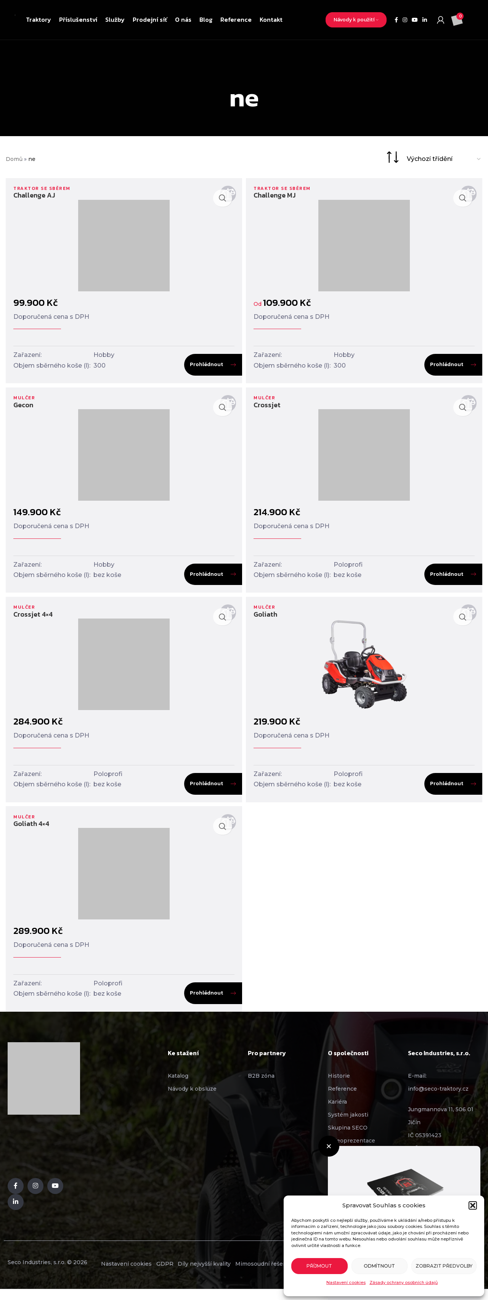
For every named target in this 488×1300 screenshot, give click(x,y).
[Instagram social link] (404, 20)
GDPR (180, 1274)
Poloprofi (350, 567)
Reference (342, 1098)
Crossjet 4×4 (33, 620)
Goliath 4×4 (31, 834)
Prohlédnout (204, 364)
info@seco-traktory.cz (438, 1098)
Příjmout (319, 1266)
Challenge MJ (276, 195)
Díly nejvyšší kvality (231, 1274)
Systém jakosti (348, 1124)
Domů (14, 159)
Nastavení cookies (346, 1282)
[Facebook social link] (396, 20)
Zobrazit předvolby (444, 1266)
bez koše (107, 578)
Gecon (23, 408)
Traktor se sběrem (44, 188)
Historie (339, 1085)
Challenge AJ (34, 195)
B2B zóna (261, 1085)
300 (99, 365)
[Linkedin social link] (424, 20)
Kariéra (337, 1111)
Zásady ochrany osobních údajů (403, 1282)
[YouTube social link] (414, 20)
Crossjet (269, 408)
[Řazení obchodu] (444, 158)
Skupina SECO (348, 1137)
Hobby (103, 354)
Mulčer (25, 401)
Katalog (178, 1085)
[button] (473, 1205)
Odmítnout (379, 1266)
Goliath (267, 620)
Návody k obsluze (192, 1098)
